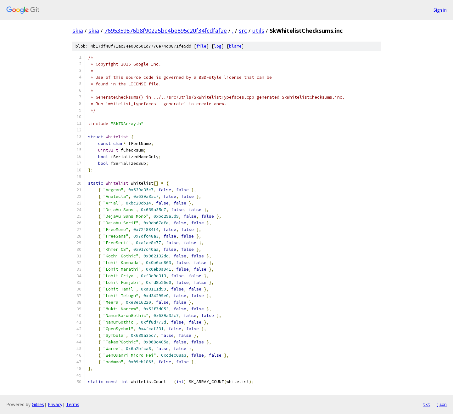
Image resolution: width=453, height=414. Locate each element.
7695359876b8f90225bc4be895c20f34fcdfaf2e (165, 30)
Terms (72, 404)
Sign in (440, 10)
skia (77, 30)
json (442, 404)
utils (258, 30)
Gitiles (38, 404)
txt (426, 404)
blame (235, 46)
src (243, 30)
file (201, 46)
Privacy (55, 404)
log (217, 46)
